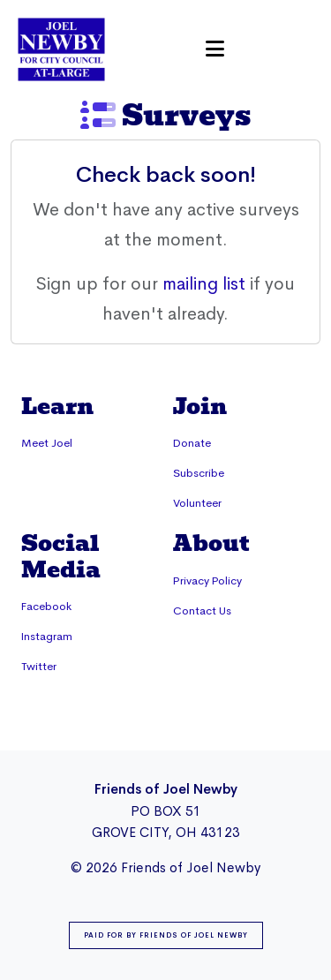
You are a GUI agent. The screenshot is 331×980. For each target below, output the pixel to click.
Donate (192, 443)
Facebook (46, 606)
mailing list (203, 284)
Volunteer (197, 503)
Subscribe (198, 473)
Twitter (38, 667)
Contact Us (202, 611)
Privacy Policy (207, 581)
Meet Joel (46, 443)
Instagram (46, 636)
